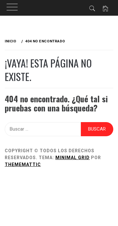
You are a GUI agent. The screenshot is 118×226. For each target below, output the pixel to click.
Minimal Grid (72, 157)
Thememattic (23, 164)
